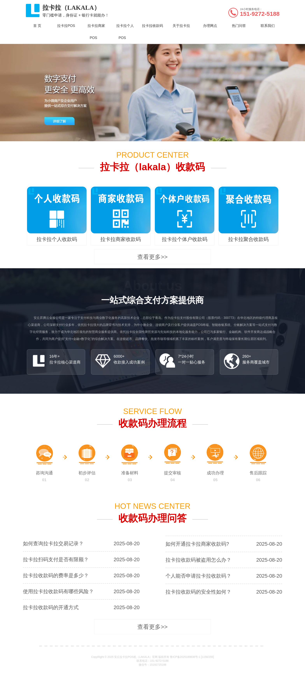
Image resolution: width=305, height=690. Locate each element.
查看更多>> (152, 257)
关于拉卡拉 (181, 26)
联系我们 (268, 26)
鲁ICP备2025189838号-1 (185, 656)
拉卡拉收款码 (152, 26)
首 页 (37, 26)
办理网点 (210, 26)
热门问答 (239, 26)
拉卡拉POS (66, 26)
